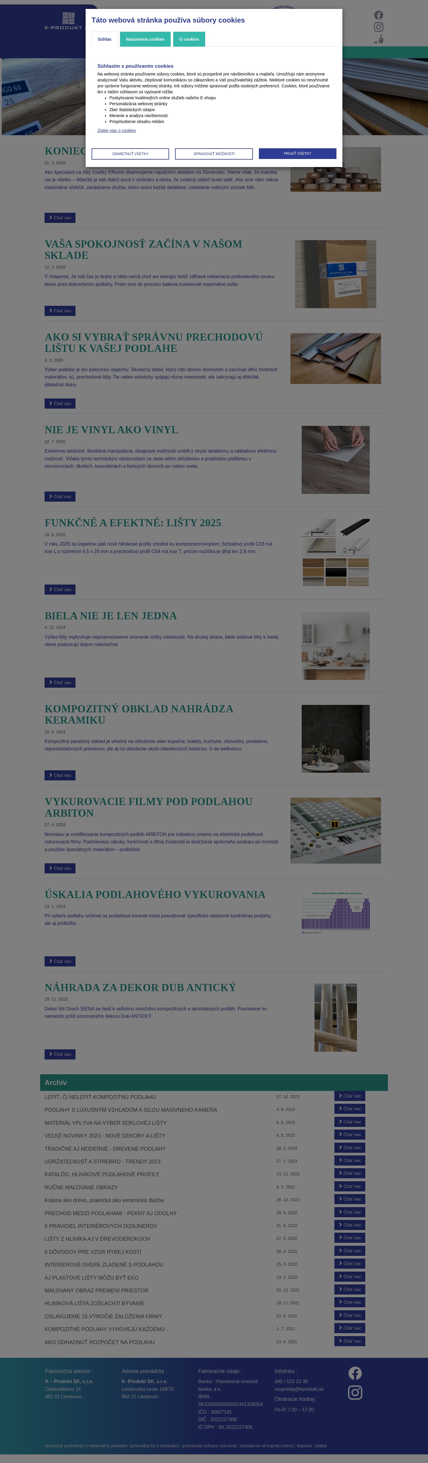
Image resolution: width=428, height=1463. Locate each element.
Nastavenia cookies (145, 39)
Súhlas (104, 39)
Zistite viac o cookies (116, 130)
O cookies (189, 39)
